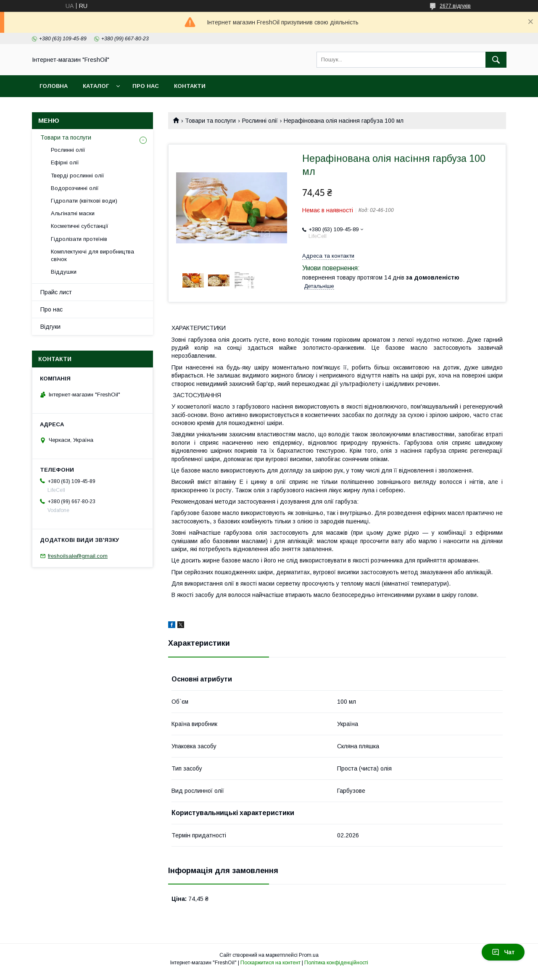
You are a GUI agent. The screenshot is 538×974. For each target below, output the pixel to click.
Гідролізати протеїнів (79, 239)
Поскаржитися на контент (270, 963)
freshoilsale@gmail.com (78, 556)
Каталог (96, 86)
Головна (54, 86)
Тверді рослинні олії (77, 175)
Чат (503, 952)
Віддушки (63, 272)
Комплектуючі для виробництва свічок (92, 255)
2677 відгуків (455, 6)
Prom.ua (309, 955)
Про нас (145, 86)
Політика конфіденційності (336, 963)
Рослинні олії (260, 120)
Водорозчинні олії (75, 188)
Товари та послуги (210, 120)
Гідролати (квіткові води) (84, 201)
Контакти (190, 86)
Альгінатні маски (73, 213)
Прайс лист (56, 292)
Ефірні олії (65, 162)
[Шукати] (495, 60)
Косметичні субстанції (79, 226)
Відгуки (50, 326)
